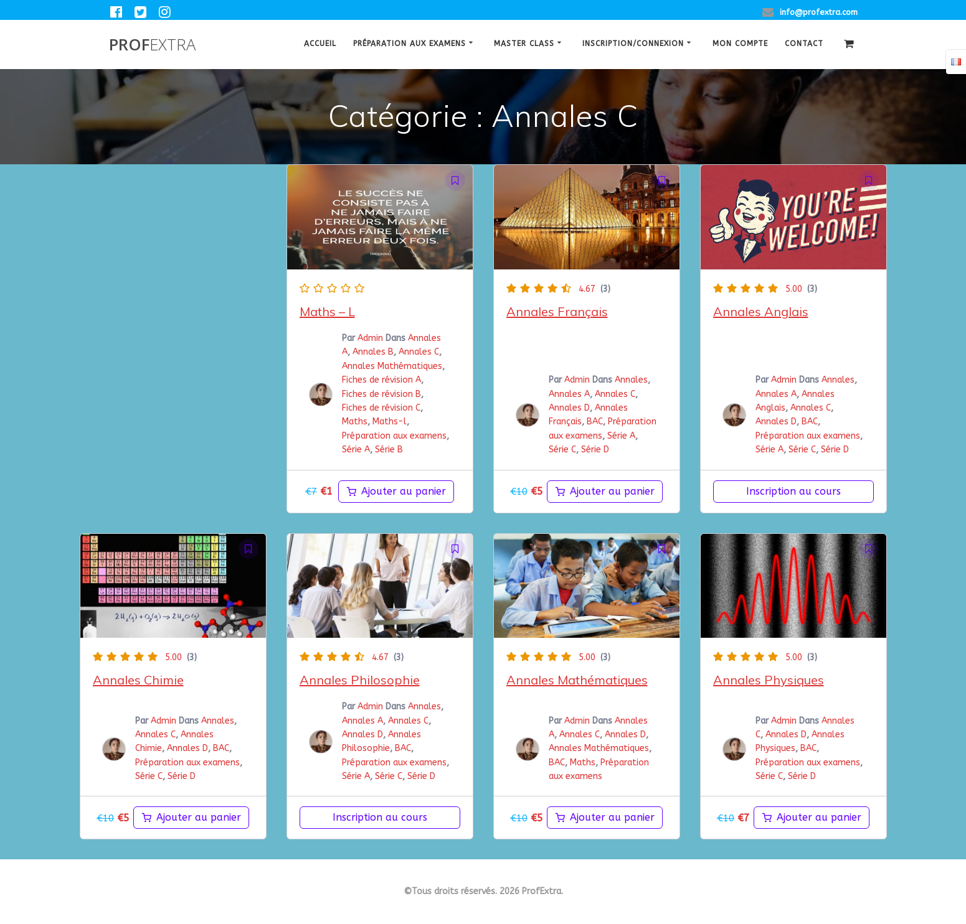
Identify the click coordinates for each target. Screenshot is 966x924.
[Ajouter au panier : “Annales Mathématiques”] (605, 817)
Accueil (320, 43)
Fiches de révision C (381, 408)
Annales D (569, 408)
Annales (631, 380)
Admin (370, 338)
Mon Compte (740, 43)
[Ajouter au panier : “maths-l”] (396, 491)
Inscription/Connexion (633, 43)
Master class (524, 43)
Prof (152, 45)
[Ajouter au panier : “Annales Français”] (605, 491)
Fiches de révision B (381, 394)
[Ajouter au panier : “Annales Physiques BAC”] (811, 817)
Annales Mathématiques (392, 366)
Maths (354, 421)
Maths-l (389, 421)
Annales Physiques (768, 680)
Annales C (419, 352)
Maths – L (327, 311)
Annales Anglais (760, 311)
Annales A (569, 394)
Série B (389, 449)
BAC (595, 421)
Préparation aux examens (409, 43)
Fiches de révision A (381, 380)
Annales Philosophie (360, 680)
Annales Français (557, 311)
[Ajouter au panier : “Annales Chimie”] (191, 817)
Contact (804, 43)
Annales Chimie (138, 680)
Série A (356, 449)
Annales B (373, 352)
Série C (562, 449)
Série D (595, 449)
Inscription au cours (793, 491)
